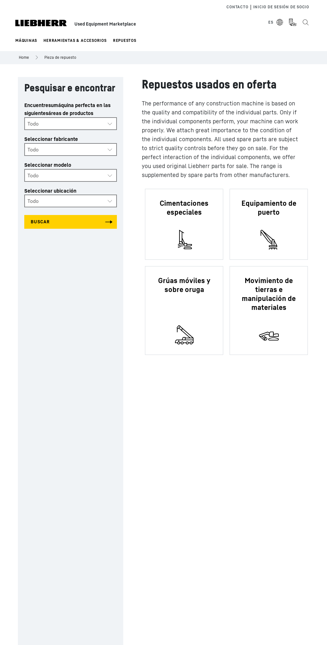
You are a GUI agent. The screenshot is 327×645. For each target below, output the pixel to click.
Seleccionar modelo (47, 165)
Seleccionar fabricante (51, 139)
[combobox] (70, 123)
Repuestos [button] (124, 40)
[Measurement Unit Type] (292, 22)
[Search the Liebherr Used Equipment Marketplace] (305, 22)
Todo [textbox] (33, 123)
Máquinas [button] (26, 40)
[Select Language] (276, 22)
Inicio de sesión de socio (281, 6)
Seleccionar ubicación (50, 191)
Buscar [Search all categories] (40, 221)
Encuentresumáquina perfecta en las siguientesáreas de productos (67, 109)
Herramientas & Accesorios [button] (75, 40)
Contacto (237, 6)
